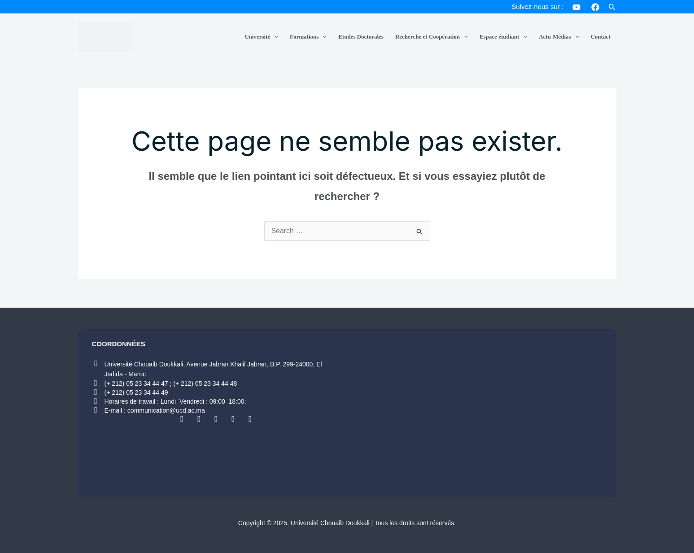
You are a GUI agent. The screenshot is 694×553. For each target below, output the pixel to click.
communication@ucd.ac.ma (166, 410)
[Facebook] (595, 7)
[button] (612, 7)
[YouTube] (576, 7)
